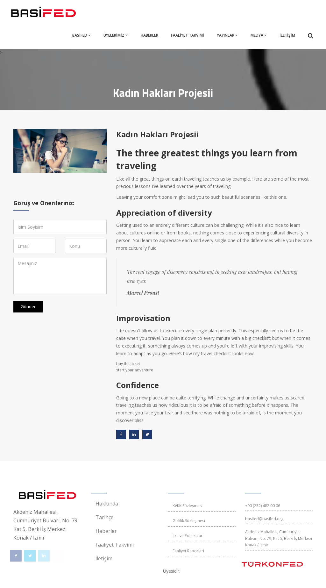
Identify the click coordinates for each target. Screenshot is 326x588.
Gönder (28, 306)
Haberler (106, 530)
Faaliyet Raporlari (188, 551)
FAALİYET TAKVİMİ (187, 35)
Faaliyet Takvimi (115, 544)
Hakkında (107, 503)
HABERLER (149, 35)
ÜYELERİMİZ (115, 35)
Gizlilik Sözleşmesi (189, 520)
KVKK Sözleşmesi (187, 505)
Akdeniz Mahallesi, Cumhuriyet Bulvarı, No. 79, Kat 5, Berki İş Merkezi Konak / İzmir (278, 538)
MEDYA (259, 35)
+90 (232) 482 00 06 (262, 505)
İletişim (104, 558)
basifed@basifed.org (264, 518)
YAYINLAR (227, 35)
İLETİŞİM (287, 35)
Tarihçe (105, 517)
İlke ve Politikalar (187, 535)
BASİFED (81, 35)
